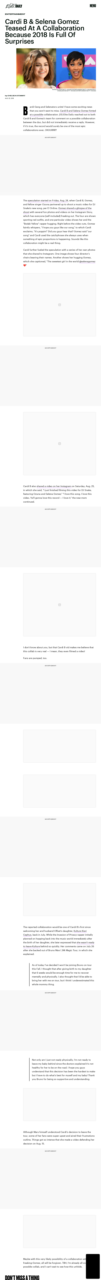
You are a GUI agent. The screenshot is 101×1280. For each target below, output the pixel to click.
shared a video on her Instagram (54, 486)
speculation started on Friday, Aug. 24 (48, 200)
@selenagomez (87, 261)
